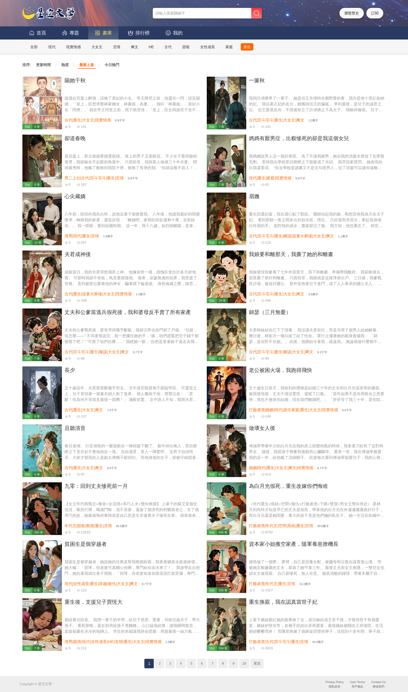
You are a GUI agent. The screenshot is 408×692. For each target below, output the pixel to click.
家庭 (229, 47)
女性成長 (207, 47)
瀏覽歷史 (351, 13)
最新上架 (86, 65)
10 (244, 663)
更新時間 (43, 65)
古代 (168, 47)
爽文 (134, 47)
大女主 (96, 47)
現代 (52, 47)
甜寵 (186, 47)
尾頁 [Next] (257, 663)
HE (151, 47)
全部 (34, 47)
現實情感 (73, 47)
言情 (116, 47)
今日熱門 (112, 65)
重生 (247, 47)
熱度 (65, 65)
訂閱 (374, 13)
